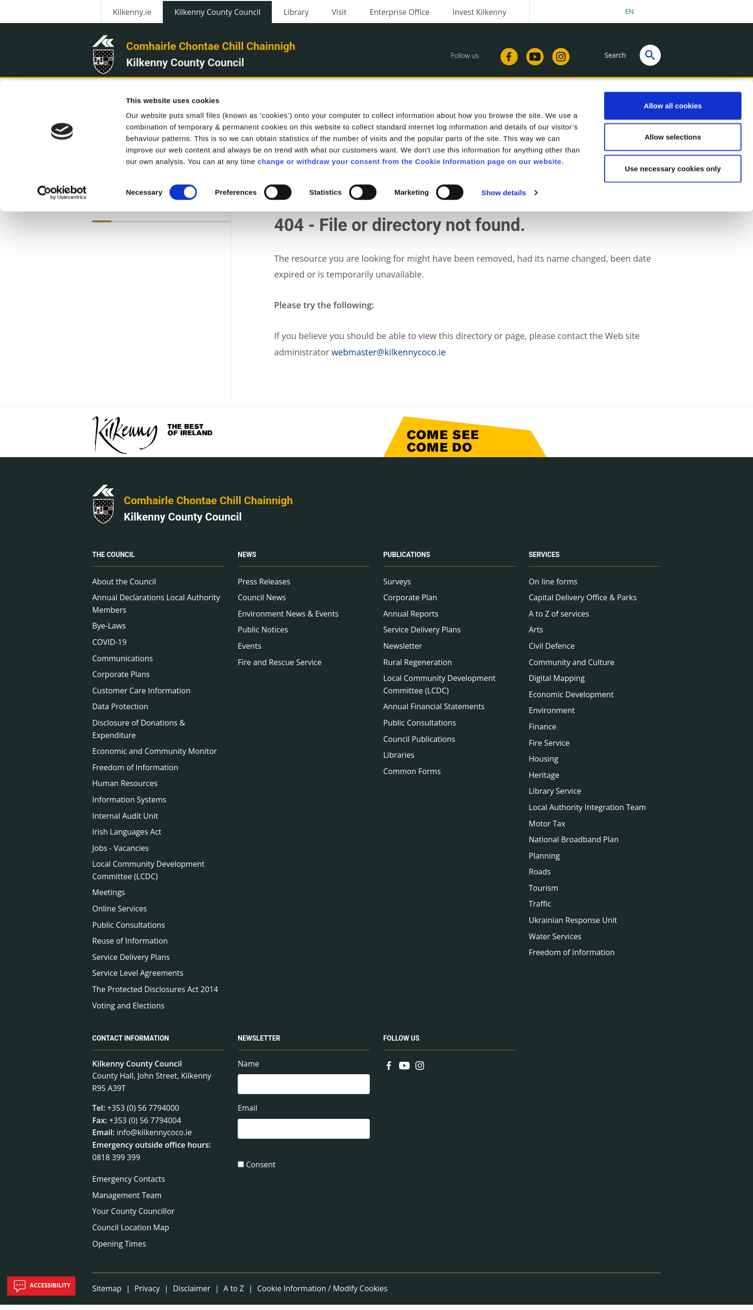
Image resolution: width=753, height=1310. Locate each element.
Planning (544, 861)
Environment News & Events (288, 619)
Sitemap (106, 1293)
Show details (504, 112)
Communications (122, 663)
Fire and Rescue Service (280, 667)
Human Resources (125, 789)
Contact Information (130, 1044)
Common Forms (412, 776)
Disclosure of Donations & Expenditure (138, 734)
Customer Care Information (141, 696)
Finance (542, 732)
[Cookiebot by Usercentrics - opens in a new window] (62, 112)
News (247, 560)
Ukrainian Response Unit (573, 925)
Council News (262, 602)
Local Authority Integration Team (587, 812)
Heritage (544, 780)
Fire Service (549, 748)
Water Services (555, 941)
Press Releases (264, 587)
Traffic (540, 909)
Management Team (127, 1200)
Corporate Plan (410, 602)
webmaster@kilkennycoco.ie (388, 357)
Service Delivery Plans (131, 962)
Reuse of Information (130, 946)
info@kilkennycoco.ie (154, 1138)
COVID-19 (109, 647)
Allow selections (672, 57)
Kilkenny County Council (183, 522)
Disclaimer (191, 1293)
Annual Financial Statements (434, 712)
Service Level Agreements (137, 978)
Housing (543, 764)
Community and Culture (571, 667)
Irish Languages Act (126, 837)
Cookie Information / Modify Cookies (322, 1293)
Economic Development (571, 699)
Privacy (147, 1293)
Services (544, 560)
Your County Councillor (133, 1217)
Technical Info (130, 213)
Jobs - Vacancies (120, 853)
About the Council (124, 587)
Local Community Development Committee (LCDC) (148, 875)
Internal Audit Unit (125, 821)
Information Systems (129, 805)
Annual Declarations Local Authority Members (156, 608)
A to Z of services (559, 619)
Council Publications (419, 744)
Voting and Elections (128, 1011)
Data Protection (120, 712)
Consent (261, 1173)
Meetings (108, 898)
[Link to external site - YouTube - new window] (404, 1070)
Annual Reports (410, 619)
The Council (113, 560)
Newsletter (402, 651)
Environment (552, 716)
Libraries (398, 760)
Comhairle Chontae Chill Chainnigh (208, 506)
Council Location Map (130, 1232)
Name (248, 1069)
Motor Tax (547, 829)
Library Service (555, 796)
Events (249, 651)
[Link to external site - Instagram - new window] (419, 1070)
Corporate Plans (121, 679)
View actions (549, 167)
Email (247, 1114)
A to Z (233, 1293)
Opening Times (119, 1249)
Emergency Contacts (128, 1184)
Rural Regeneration (417, 667)
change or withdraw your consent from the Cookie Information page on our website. (410, 81)
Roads (540, 877)
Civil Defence (552, 651)
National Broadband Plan (574, 844)
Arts (536, 635)
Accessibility (41, 1286)
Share (495, 167)
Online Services (119, 914)
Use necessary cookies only (673, 88)
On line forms (553, 587)
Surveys (397, 587)
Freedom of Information (135, 772)
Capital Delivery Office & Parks (583, 602)
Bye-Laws (109, 631)
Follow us (401, 1044)
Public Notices (263, 635)
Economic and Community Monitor (154, 756)
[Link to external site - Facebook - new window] (389, 1070)
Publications (406, 560)
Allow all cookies (673, 25)
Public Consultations (128, 930)
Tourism (543, 893)
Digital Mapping (557, 683)
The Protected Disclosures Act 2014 (155, 994)
